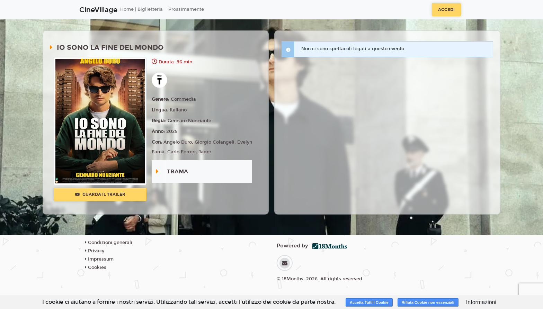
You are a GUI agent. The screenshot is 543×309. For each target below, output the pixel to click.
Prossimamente (186, 9)
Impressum (99, 259)
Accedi (446, 9)
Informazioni (481, 302)
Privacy (94, 251)
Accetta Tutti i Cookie (369, 302)
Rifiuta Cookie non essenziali (428, 302)
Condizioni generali (108, 242)
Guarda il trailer (100, 194)
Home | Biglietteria (141, 9)
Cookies (95, 267)
